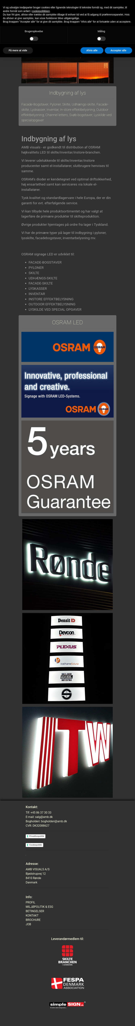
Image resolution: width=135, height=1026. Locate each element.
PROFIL (30, 902)
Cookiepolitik (35, 845)
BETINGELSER (35, 911)
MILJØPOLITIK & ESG (39, 907)
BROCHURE (33, 920)
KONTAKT (32, 915)
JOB (28, 924)
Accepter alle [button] (118, 50)
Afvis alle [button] (91, 50)
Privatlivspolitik (36, 836)
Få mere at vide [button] (18, 50)
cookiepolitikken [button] (41, 11)
